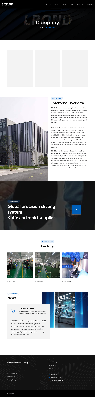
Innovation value (44, 65)
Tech (64, 4)
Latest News (52, 365)
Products (48, 4)
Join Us (51, 368)
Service (71, 4)
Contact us (90, 4)
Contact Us (54, 374)
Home (42, 27)
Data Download (12, 373)
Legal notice (11, 377)
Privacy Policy (11, 380)
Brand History (53, 362)
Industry (56, 4)
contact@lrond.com (57, 381)
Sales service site (55, 377)
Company (80, 4)
